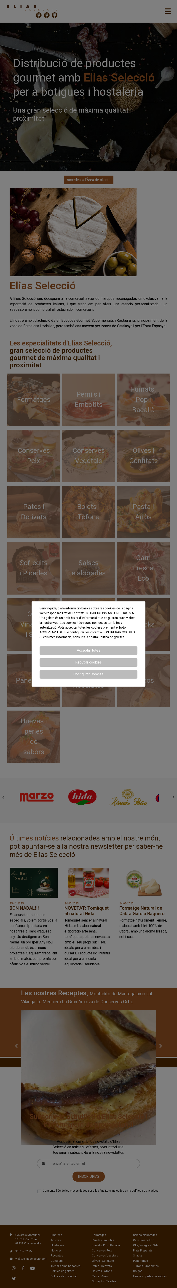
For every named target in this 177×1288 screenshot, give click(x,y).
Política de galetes (111, 637)
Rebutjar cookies (88, 662)
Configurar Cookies (88, 674)
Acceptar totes (88, 650)
